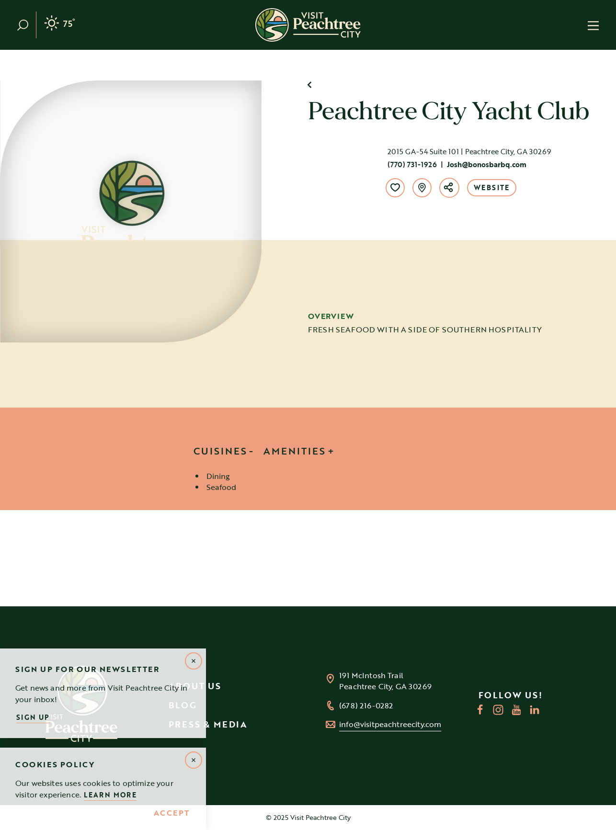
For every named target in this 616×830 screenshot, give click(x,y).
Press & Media (208, 724)
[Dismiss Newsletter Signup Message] (193, 661)
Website (492, 187)
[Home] (308, 25)
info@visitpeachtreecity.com (390, 724)
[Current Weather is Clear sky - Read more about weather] (59, 25)
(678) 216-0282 (366, 705)
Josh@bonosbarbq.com (486, 164)
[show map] (422, 187)
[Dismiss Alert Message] (193, 760)
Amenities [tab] (294, 450)
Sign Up (33, 717)
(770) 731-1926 (412, 164)
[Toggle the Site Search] (26, 24)
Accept (172, 813)
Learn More (110, 794)
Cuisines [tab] (220, 450)
